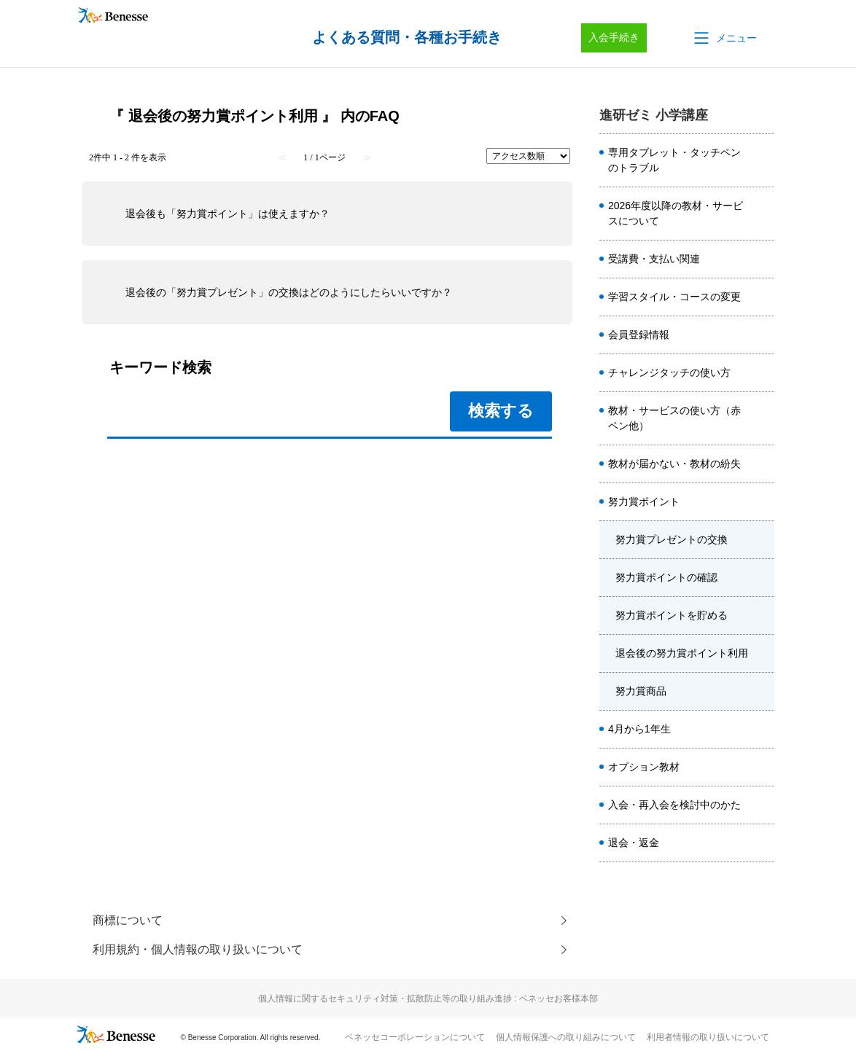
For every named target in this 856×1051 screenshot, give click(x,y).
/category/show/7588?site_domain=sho (763, 730)
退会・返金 (633, 842)
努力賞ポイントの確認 (666, 577)
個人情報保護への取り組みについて (566, 1037)
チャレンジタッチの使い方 (669, 372)
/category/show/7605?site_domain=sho (763, 540)
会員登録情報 (638, 334)
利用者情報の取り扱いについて (708, 1037)
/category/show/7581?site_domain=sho (763, 297)
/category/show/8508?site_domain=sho (763, 214)
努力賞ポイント (644, 501)
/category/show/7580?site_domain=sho (763, 502)
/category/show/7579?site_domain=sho (763, 259)
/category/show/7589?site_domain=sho (763, 843)
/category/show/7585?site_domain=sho (763, 767)
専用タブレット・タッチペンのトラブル (674, 159)
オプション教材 (644, 767)
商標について (128, 920)
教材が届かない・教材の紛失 (674, 463)
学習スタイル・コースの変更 (674, 296)
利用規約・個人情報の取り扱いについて (198, 949)
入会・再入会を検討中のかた (674, 804)
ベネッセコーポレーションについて (415, 1037)
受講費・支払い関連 (654, 259)
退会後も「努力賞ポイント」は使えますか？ (227, 213)
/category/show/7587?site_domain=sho (763, 805)
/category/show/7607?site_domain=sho (763, 616)
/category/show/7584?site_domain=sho (763, 418)
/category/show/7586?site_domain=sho (763, 335)
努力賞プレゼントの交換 (671, 539)
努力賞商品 (640, 691)
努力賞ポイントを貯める (671, 615)
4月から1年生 (639, 729)
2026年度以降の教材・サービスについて (675, 213)
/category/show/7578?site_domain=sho (763, 160)
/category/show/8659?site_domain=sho (763, 373)
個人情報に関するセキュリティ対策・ (428, 998)
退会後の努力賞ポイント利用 (681, 653)
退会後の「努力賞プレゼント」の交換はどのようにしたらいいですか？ (288, 292)
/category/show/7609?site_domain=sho (763, 692)
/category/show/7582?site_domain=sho (763, 464)
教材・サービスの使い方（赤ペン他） (674, 418)
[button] (724, 37)
